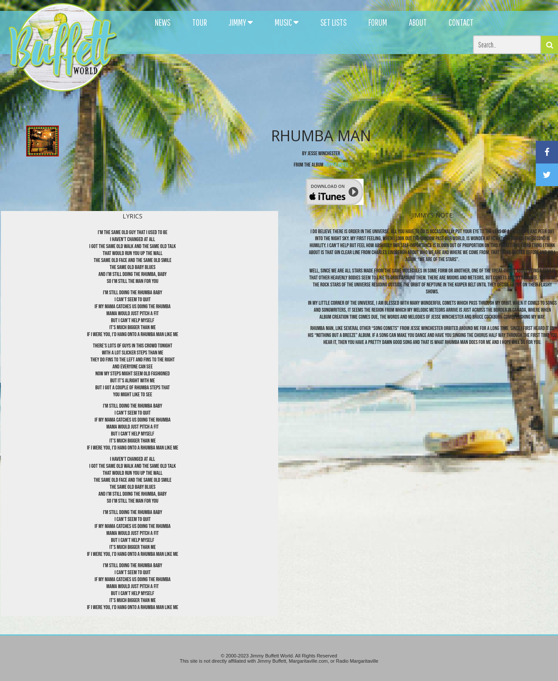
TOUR (199, 22)
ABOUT (418, 22)
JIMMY (241, 22)
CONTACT (461, 22)
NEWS (162, 22)
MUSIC (287, 22)
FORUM (377, 22)
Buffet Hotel (336, 164)
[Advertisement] (341, 78)
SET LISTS (333, 22)
